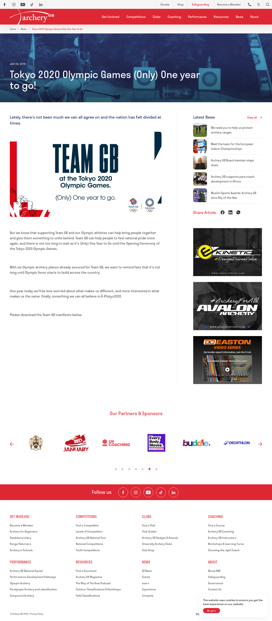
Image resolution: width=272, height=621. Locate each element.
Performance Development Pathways (33, 577)
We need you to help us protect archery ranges (232, 130)
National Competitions (89, 544)
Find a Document (86, 571)
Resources (221, 16)
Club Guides (149, 531)
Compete (147, 595)
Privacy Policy (37, 613)
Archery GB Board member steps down (232, 162)
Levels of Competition (89, 531)
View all (252, 117)
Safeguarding (216, 577)
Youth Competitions (88, 550)
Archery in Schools (21, 550)
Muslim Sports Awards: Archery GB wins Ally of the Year (233, 195)
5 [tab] (142, 469)
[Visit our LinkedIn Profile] (173, 492)
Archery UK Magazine (89, 577)
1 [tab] (116, 469)
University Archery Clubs (157, 544)
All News (147, 571)
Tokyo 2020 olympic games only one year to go (57, 29)
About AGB (214, 571)
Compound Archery (22, 595)
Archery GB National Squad (26, 571)
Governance (215, 583)
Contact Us (214, 589)
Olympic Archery (20, 583)
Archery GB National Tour (91, 538)
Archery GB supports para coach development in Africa (233, 179)
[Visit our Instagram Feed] (136, 492)
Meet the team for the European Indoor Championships (232, 146)
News (239, 16)
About (254, 16)
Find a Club (148, 525)
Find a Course (216, 525)
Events (146, 577)
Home (13, 29)
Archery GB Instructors (222, 538)
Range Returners (20, 544)
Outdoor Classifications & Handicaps (98, 589)
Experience (149, 589)
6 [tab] (149, 469)
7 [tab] (156, 469)
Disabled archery (20, 538)
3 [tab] (129, 469)
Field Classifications (88, 595)
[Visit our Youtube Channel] (148, 492)
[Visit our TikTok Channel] (161, 492)
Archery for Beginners (23, 531)
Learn (145, 583)
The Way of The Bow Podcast (93, 583)
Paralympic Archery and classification (33, 589)
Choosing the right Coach (224, 550)
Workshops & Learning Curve (226, 544)
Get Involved (110, 16)
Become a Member (21, 525)
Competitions (136, 16)
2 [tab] (122, 469)
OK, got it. (211, 610)
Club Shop (148, 550)
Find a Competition (87, 525)
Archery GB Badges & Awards (160, 538)
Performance (197, 16)
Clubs (157, 16)
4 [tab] (136, 469)
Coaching (174, 16)
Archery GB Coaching (221, 531)
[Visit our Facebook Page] (123, 492)
